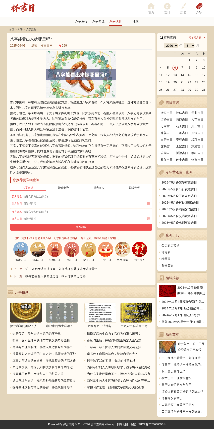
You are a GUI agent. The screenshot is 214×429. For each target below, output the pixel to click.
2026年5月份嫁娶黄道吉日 (179, 182)
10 (203, 67)
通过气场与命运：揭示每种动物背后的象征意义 (44, 380)
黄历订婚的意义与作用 (177, 384)
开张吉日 (197, 133)
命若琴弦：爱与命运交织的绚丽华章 (37, 333)
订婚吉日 (167, 126)
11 (160, 75)
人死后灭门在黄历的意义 (178, 405)
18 (160, 82)
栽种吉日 (197, 139)
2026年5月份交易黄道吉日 (179, 216)
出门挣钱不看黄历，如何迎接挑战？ (183, 358)
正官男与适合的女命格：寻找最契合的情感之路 (44, 360)
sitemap (110, 424)
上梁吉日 (182, 146)
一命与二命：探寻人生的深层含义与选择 (114, 347)
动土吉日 (182, 126)
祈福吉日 (182, 153)
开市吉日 (182, 133)
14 (182, 75)
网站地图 (122, 424)
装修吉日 (182, 113)
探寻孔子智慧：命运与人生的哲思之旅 (38, 374)
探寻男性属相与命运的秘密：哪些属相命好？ (43, 387)
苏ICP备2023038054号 (152, 424)
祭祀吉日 (197, 153)
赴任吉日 (167, 159)
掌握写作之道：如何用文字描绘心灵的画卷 (115, 387)
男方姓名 (17, 196)
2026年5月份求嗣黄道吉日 (179, 222)
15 (189, 75)
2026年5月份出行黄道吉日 (179, 189)
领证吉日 (182, 119)
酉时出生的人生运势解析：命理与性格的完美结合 (119, 380)
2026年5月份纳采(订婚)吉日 (180, 209)
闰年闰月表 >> (197, 37)
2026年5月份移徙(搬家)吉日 (180, 202)
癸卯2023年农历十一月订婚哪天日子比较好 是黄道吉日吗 (183, 322)
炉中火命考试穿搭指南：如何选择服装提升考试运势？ (61, 269)
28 (182, 89)
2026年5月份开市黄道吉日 (179, 196)
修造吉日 (197, 159)
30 (196, 89)
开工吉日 (197, 126)
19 (168, 82)
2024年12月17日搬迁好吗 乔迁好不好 (183, 315)
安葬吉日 (182, 139)
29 (189, 89)
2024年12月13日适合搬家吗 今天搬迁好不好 (183, 308)
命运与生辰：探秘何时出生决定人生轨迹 (114, 340)
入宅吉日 (197, 119)
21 (182, 82)
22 (189, 82)
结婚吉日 (167, 119)
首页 (11, 29)
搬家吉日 (167, 113)
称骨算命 (168, 265)
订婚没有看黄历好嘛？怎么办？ (183, 391)
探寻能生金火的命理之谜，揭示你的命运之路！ (57, 276)
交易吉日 (167, 146)
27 (175, 89)
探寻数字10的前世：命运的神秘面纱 (111, 360)
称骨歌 (166, 259)
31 (203, 89)
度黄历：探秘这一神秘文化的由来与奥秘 (183, 364)
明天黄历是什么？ (174, 371)
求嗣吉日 (167, 153)
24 (203, 82)
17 (203, 75)
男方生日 (17, 203)
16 (196, 75)
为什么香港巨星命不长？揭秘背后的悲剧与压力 (118, 374)
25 (160, 89)
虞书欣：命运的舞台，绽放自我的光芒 (112, 353)
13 (175, 75)
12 (168, 75)
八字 (199, 12)
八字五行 (81, 21)
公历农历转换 (171, 245)
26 (168, 89)
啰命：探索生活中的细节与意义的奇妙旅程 (41, 340)
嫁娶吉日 (167, 133)
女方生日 (17, 218)
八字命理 (98, 21)
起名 (183, 12)
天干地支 (133, 21)
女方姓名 (17, 211)
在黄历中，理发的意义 (177, 378)
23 (196, 82)
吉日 (167, 12)
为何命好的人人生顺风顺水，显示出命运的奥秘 (118, 367)
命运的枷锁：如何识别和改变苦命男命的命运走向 (45, 367)
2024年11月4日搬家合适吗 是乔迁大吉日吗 (183, 301)
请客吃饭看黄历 (172, 398)
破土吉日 (182, 159)
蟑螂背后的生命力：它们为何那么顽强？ (114, 333)
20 (175, 82)
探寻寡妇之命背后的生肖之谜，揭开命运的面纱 (44, 353)
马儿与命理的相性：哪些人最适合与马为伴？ (43, 347)
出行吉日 (167, 139)
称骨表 (166, 252)
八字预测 (116, 21)
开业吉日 (197, 113)
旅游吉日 (197, 146)
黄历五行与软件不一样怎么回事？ (183, 411)
